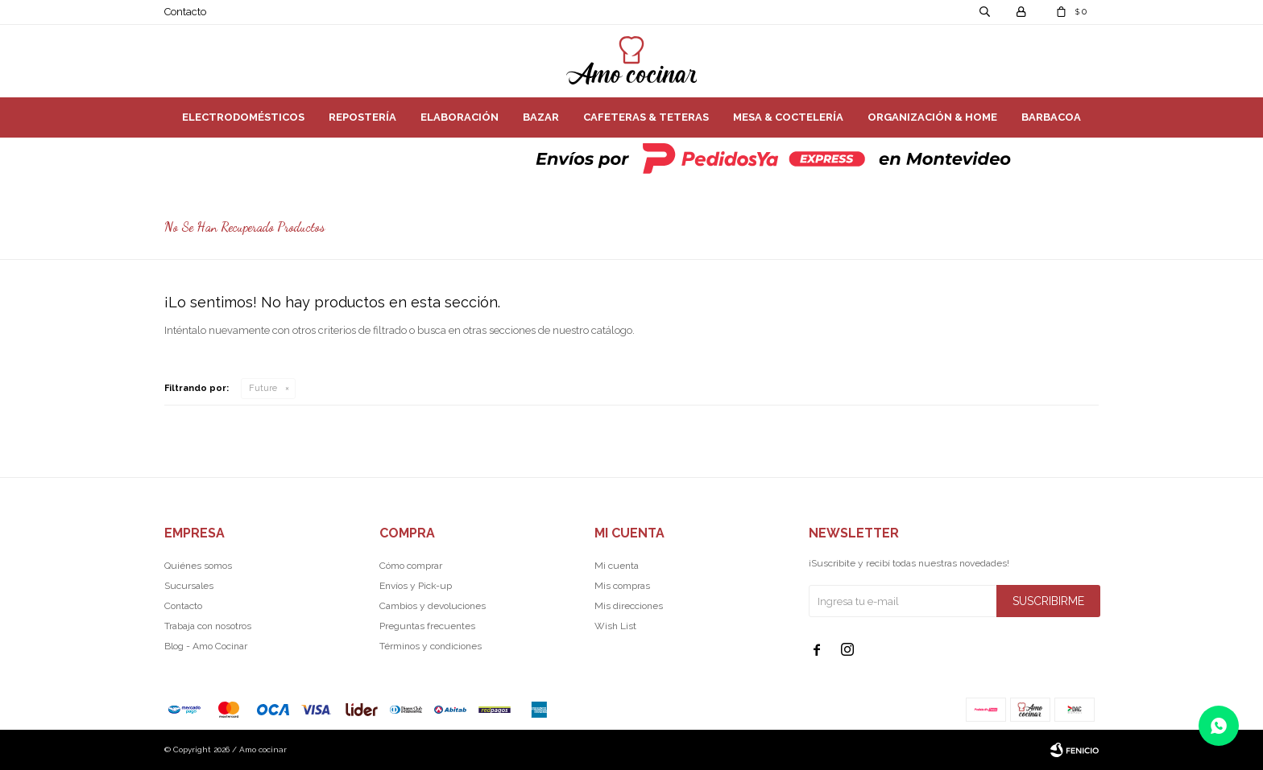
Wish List (615, 626)
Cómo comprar (410, 565)
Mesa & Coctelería (788, 117)
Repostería (362, 117)
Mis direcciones (628, 605)
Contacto (185, 12)
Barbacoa (1051, 117)
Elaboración (459, 117)
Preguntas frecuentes (427, 626)
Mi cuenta (616, 565)
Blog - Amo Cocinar (205, 646)
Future (263, 388)
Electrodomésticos (243, 117)
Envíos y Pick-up (415, 585)
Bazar (541, 117)
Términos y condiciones (430, 646)
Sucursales (188, 585)
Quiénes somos (198, 565)
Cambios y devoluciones (432, 605)
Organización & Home (932, 117)
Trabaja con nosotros (207, 626)
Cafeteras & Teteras (646, 117)
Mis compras (622, 585)
